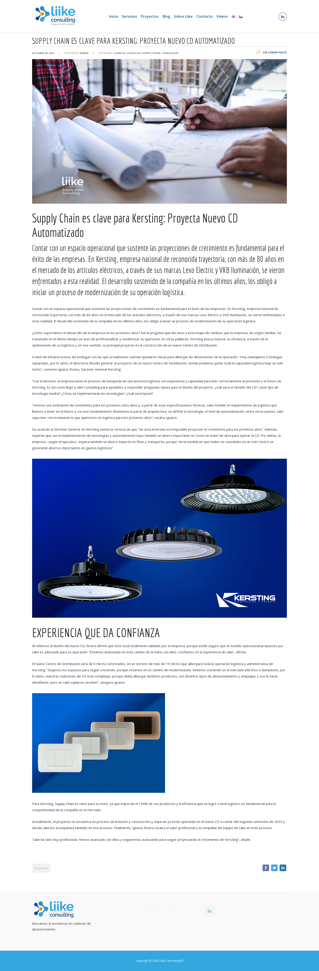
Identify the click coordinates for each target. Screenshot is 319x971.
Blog (166, 17)
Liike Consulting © (171, 961)
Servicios (128, 17)
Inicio (112, 17)
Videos (224, 17)
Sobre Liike (184, 17)
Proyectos (149, 17)
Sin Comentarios (272, 60)
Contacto (206, 17)
